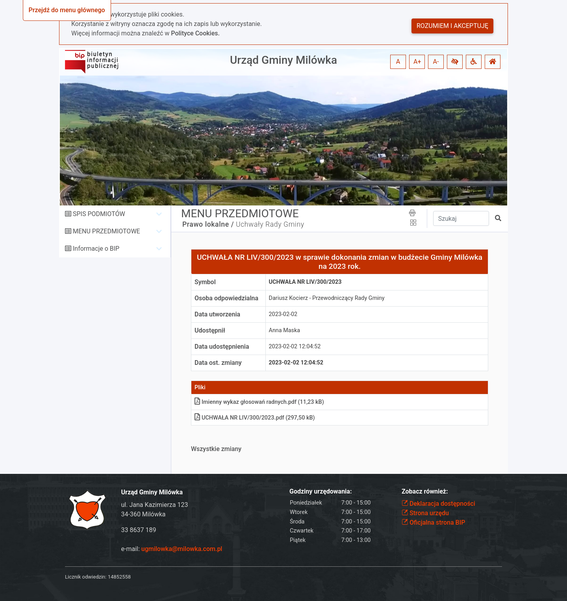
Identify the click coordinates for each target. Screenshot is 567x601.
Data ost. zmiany (218, 362)
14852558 (119, 577)
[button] (455, 62)
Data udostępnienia (222, 346)
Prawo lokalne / (208, 224)
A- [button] (436, 61)
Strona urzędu (425, 513)
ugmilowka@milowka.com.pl (181, 549)
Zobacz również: (425, 491)
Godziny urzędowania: (320, 491)
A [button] (398, 61)
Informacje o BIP (96, 248)
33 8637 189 (138, 530)
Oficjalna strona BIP (433, 522)
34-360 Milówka (143, 514)
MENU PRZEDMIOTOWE (106, 231)
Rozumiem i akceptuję (452, 26)
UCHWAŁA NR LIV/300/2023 (305, 282)
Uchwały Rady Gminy (270, 224)
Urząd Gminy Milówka (283, 60)
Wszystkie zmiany (216, 449)
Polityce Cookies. (195, 33)
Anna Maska (284, 330)
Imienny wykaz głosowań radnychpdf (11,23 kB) (259, 402)
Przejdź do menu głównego (67, 10)
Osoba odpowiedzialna (226, 298)
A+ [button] (417, 61)
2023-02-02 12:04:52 (295, 346)
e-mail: (171, 549)
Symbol (205, 282)
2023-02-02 (283, 314)
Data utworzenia (217, 314)
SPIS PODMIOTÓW (99, 214)
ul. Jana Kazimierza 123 (154, 505)
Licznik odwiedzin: (85, 577)
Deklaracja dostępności (438, 503)
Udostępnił (210, 330)
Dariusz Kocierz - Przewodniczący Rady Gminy (327, 298)
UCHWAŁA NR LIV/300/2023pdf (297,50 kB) (255, 417)
